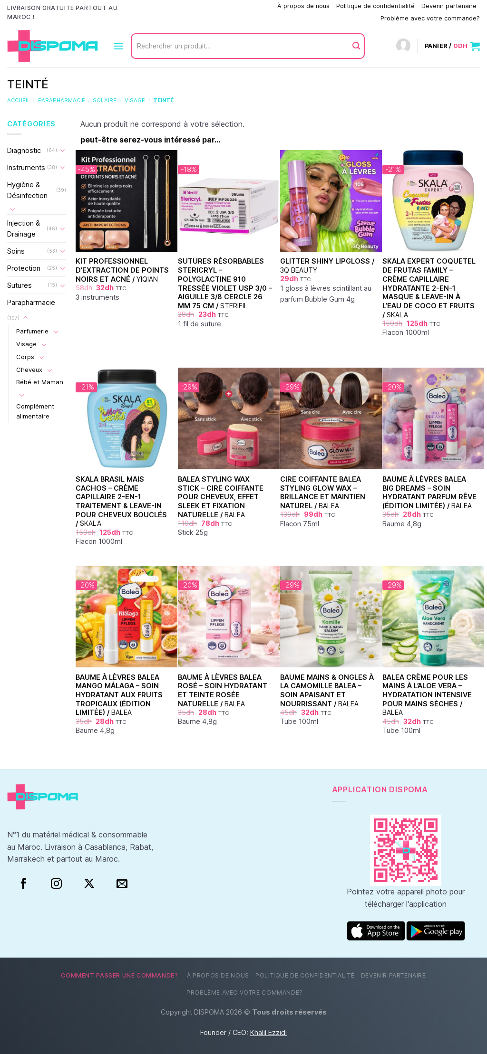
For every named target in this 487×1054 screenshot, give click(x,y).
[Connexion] (403, 46)
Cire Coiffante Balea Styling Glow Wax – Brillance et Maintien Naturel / (322, 492)
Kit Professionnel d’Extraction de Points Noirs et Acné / (122, 270)
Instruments (26, 167)
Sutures (19, 285)
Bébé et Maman (39, 382)
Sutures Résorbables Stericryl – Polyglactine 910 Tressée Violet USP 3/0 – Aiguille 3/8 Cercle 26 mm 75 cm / (225, 283)
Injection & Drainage (23, 228)
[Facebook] (23, 884)
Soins (16, 251)
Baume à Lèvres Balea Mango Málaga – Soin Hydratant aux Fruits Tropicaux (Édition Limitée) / (119, 695)
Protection (23, 268)
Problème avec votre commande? (430, 18)
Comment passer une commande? (222, 5)
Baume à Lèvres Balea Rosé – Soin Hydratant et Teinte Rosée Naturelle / (222, 690)
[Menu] (118, 45)
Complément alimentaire (35, 411)
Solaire (105, 100)
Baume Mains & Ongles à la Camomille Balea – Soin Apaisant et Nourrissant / (327, 690)
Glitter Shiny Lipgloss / (327, 265)
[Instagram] (56, 884)
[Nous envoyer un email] (122, 884)
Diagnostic (24, 150)
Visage (135, 100)
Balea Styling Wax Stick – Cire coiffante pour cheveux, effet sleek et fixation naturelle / (220, 497)
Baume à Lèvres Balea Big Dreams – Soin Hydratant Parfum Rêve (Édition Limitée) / (429, 492)
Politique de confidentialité (375, 5)
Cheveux (29, 369)
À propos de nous (303, 5)
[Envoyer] (356, 46)
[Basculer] (62, 150)
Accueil (18, 100)
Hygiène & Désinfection (27, 189)
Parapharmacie (61, 100)
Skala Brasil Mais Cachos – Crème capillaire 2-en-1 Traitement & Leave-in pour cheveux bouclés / (121, 501)
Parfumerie (32, 331)
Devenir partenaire (449, 5)
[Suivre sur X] (89, 884)
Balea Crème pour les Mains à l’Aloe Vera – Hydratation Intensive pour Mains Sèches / (427, 695)
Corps (25, 357)
